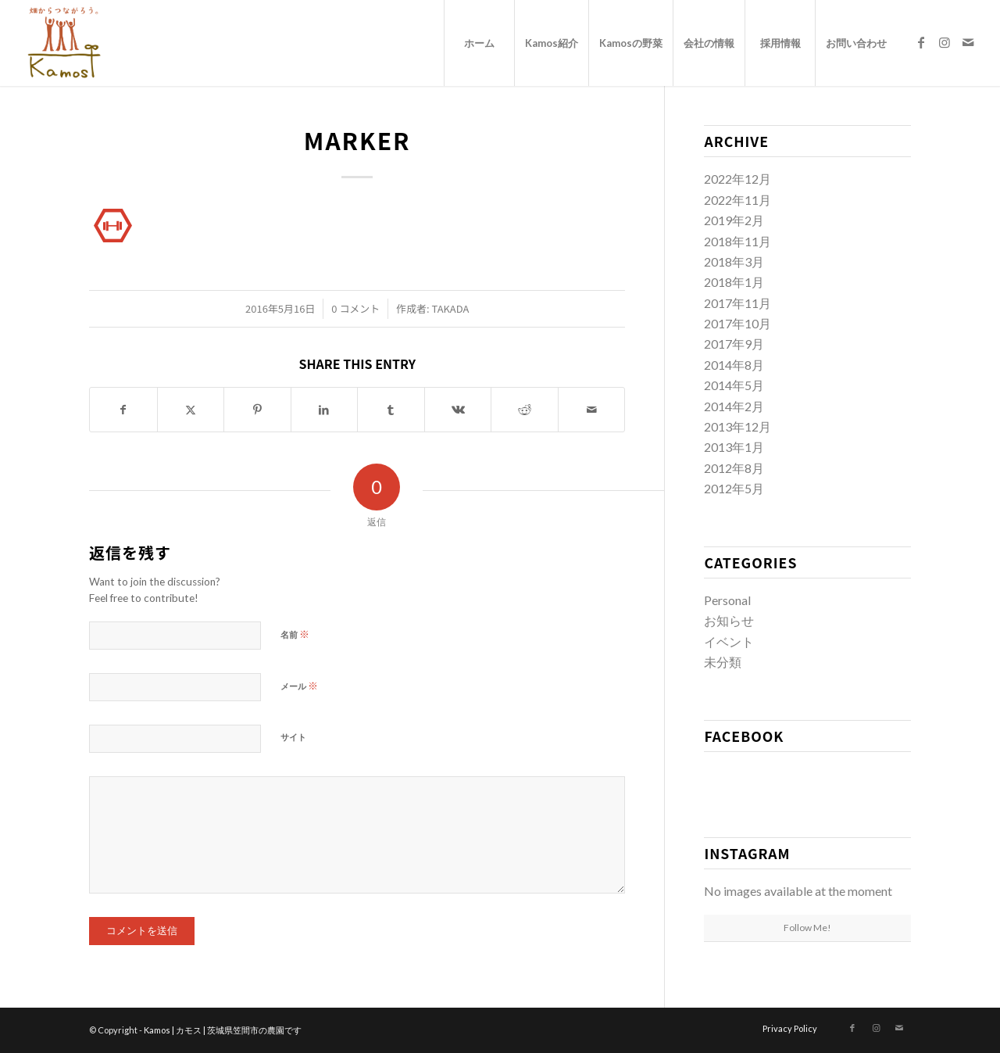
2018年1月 (734, 281)
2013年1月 (734, 446)
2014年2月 (734, 406)
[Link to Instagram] (944, 42)
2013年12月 (737, 426)
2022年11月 (737, 199)
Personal (727, 600)
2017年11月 (737, 302)
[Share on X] (191, 410)
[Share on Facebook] (123, 410)
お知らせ (729, 620)
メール (299, 685)
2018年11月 (737, 241)
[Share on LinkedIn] (324, 410)
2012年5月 (734, 488)
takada (451, 308)
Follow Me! (807, 927)
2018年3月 (734, 261)
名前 (294, 634)
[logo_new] (62, 43)
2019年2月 (734, 220)
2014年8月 (734, 364)
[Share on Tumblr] (391, 410)
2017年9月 (734, 343)
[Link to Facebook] (921, 42)
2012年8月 (734, 467)
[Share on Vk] (458, 410)
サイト (293, 737)
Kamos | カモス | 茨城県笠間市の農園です (223, 1030)
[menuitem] (479, 43)
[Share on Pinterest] (257, 410)
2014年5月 (734, 385)
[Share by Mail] (592, 410)
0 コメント (355, 308)
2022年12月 (737, 178)
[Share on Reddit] (524, 410)
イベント (729, 641)
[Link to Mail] (968, 42)
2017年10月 (737, 323)
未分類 (722, 661)
